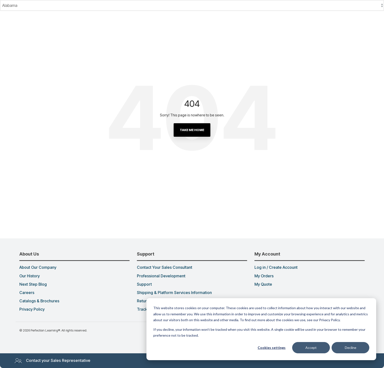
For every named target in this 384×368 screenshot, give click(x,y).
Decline (350, 347)
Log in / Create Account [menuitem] (276, 267)
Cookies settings (272, 347)
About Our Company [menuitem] (37, 267)
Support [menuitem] (144, 284)
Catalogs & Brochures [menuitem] (39, 301)
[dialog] (261, 329)
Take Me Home (192, 130)
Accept (311, 347)
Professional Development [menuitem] (161, 276)
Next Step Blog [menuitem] (33, 284)
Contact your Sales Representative (52, 360)
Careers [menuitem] (26, 293)
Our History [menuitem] (29, 276)
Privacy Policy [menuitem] (32, 309)
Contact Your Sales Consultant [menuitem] (164, 267)
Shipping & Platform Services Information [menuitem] (174, 293)
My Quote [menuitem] (263, 284)
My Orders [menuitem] (264, 276)
